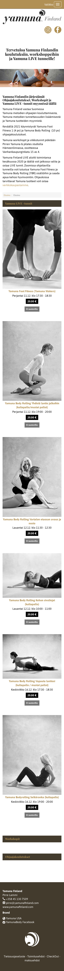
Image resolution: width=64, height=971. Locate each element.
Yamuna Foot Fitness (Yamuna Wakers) (32, 291)
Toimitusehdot (36, 956)
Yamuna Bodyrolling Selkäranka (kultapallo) (32, 797)
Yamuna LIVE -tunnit (18, 203)
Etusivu (7, 195)
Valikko (48, 4)
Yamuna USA (14, 918)
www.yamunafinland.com (18, 906)
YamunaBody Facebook (20, 922)
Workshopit (12, 839)
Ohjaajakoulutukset (17, 857)
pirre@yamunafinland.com (22, 902)
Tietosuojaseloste (14, 956)
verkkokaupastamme (15, 185)
